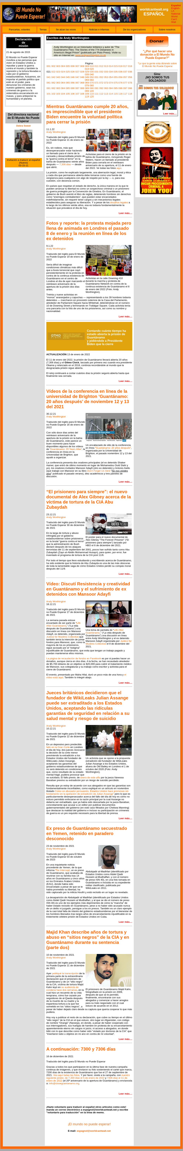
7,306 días (65, 164)
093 (106, 88)
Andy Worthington (56, 132)
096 (120, 88)
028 (82, 71)
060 (92, 80)
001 (48, 66)
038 (130, 71)
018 (130, 66)
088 (82, 88)
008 (82, 66)
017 (125, 66)
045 (68, 77)
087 (77, 88)
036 (120, 71)
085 (68, 88)
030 (92, 71)
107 (77, 93)
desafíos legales (119, 202)
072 (101, 82)
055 (116, 77)
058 (130, 77)
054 (111, 77)
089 (87, 88)
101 (48, 93)
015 (116, 66)
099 (87, 91)
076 (120, 82)
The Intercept (62, 870)
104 (63, 93)
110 (92, 93)
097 (125, 88)
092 (101, 88)
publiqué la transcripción (65, 973)
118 (130, 93)
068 (82, 82)
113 (106, 93)
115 (116, 93)
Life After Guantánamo (63, 624)
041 (48, 77)
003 (58, 66)
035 (116, 71)
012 (101, 66)
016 (120, 66)
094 (111, 88)
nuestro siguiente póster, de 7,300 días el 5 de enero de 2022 (88, 1076)
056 (120, 77)
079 (87, 85)
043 (58, 77)
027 (77, 71)
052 (101, 77)
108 (82, 93)
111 (96, 93)
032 (101, 71)
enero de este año (90, 777)
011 (96, 66)
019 (87, 69)
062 (53, 82)
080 (92, 85)
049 (87, 77)
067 (77, 82)
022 (53, 71)
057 (125, 77)
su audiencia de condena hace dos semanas (62, 988)
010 (92, 66)
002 (53, 66)
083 (58, 88)
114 (111, 93)
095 (116, 88)
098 (130, 88)
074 (111, 82)
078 (130, 82)
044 (63, 77)
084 (63, 88)
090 (92, 88)
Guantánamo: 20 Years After (65, 449)
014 (111, 66)
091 (96, 88)
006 (72, 66)
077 (125, 82)
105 (68, 93)
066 (72, 82)
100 (92, 91)
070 (92, 82)
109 (87, 93)
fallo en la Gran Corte (58, 747)
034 (111, 71)
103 (58, 93)
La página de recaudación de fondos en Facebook (73, 658)
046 (72, 77)
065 (68, 82)
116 (120, 93)
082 (53, 88)
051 (96, 77)
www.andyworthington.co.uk (90, 55)
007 (77, 66)
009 (87, 66)
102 (53, 93)
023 (58, 71)
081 (48, 88)
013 (106, 66)
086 (72, 88)
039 (87, 74)
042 (53, 77)
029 (87, 71)
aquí (118, 168)
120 (92, 96)
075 (116, 82)
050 (92, 77)
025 (68, 71)
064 (63, 82)
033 (106, 71)
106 (72, 93)
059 (87, 80)
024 (63, 71)
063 (58, 82)
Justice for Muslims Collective (62, 636)
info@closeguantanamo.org (64, 1083)
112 (101, 93)
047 (77, 77)
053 (106, 77)
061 (48, 82)
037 (125, 71)
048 (82, 77)
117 (125, 93)
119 (87, 96)
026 (72, 71)
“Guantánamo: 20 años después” (113, 447)
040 (92, 74)
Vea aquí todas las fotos (66, 1075)
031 (96, 71)
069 (87, 82)
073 (106, 82)
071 (96, 82)
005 (68, 66)
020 (92, 69)
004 (63, 66)
